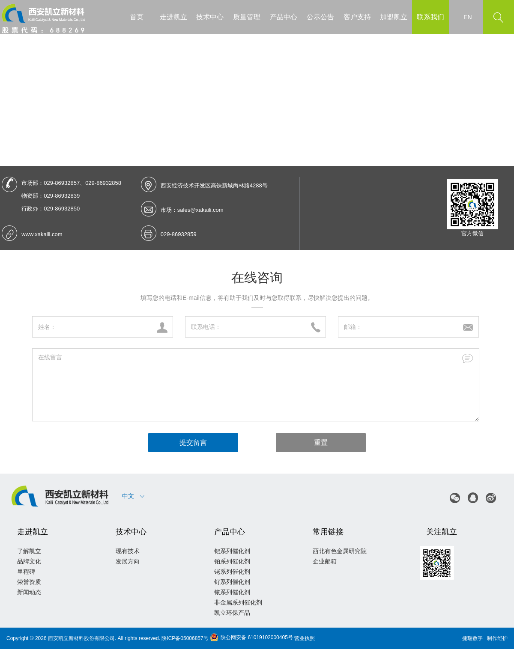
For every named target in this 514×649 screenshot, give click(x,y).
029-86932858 (103, 183)
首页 (136, 17)
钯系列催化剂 (232, 551)
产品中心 (283, 17)
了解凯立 (29, 551)
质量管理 (246, 17)
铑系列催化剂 (232, 571)
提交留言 (193, 442)
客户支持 (357, 17)
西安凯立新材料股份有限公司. (82, 638)
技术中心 (210, 17)
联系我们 (430, 17)
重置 (321, 442)
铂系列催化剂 (232, 561)
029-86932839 (62, 196)
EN (467, 17)
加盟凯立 (393, 17)
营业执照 (304, 638)
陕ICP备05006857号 (184, 638)
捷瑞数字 (472, 638)
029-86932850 (62, 208)
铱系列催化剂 (232, 592)
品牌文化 (29, 561)
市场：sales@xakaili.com (192, 210)
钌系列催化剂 (232, 581)
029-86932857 (62, 183)
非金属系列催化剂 (238, 602)
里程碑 (26, 571)
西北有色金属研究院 (340, 551)
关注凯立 (441, 531)
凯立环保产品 (232, 612)
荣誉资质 (29, 581)
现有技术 (128, 551)
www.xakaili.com (41, 234)
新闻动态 (29, 592)
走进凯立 (173, 17)
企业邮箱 (325, 561)
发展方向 (128, 561)
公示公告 (320, 17)
